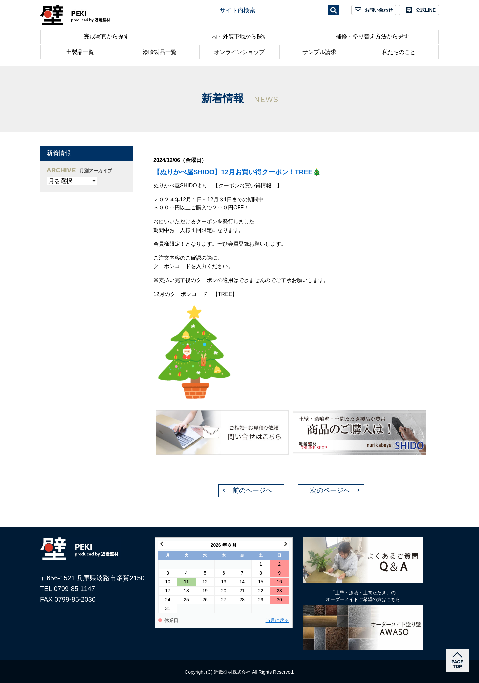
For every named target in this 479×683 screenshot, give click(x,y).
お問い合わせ (379, 10)
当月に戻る (277, 620)
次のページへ (330, 490)
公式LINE (426, 10)
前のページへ (252, 490)
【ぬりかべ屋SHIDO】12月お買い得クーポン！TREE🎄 (237, 172)
